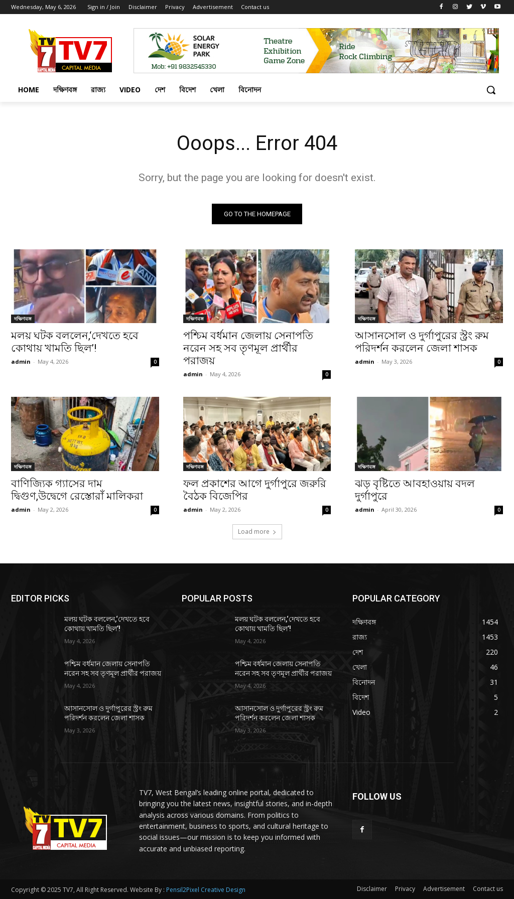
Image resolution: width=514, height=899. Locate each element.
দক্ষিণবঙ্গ (23, 318)
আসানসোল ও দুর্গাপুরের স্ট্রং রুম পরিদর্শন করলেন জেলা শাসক (422, 342)
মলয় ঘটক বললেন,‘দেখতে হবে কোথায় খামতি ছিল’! (75, 342)
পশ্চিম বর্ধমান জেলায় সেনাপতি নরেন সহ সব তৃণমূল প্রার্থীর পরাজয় (248, 348)
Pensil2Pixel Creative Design (205, 889)
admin (21, 361)
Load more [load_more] (257, 531)
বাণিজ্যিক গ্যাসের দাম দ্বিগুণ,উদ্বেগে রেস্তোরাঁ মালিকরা (77, 490)
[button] (491, 90)
